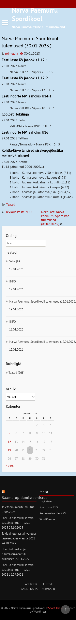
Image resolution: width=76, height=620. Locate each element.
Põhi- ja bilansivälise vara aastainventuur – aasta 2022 (17, 569)
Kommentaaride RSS (53, 513)
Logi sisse (46, 501)
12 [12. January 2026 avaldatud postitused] (9, 442)
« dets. (10, 465)
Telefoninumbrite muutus (18, 507)
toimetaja (11, 53)
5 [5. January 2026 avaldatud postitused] (9, 433)
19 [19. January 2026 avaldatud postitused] (9, 450)
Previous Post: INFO (18, 212)
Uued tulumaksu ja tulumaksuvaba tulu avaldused (14, 554)
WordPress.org (48, 519)
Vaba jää (14, 261)
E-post (47, 584)
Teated (10, 204)
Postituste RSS (49, 507)
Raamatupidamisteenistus (24, 497)
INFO (12, 281)
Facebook (30, 584)
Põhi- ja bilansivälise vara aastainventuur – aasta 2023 (17, 522)
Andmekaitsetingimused (38, 589)
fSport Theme (56, 608)
